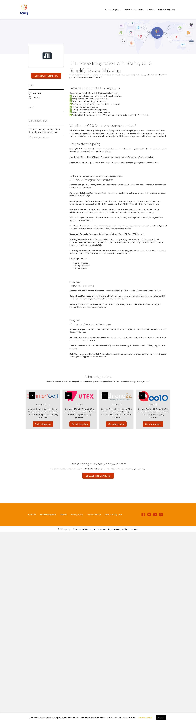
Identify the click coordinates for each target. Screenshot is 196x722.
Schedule (32, 514)
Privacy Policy (77, 514)
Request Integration (112, 9)
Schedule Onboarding (134, 9)
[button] (46, 76)
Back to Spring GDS (166, 9)
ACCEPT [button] (161, 717)
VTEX (79, 404)
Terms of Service (94, 514)
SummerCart (43, 404)
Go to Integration (43, 424)
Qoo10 (153, 404)
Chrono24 (116, 404)
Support (150, 9)
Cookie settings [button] (146, 717)
